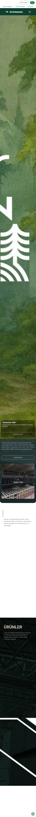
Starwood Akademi (7, 6)
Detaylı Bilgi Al (18, 457)
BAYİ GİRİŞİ (24, 3)
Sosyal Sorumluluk (20, 6)
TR (32, 2)
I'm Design (30, 6)
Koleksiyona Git (23, 434)
